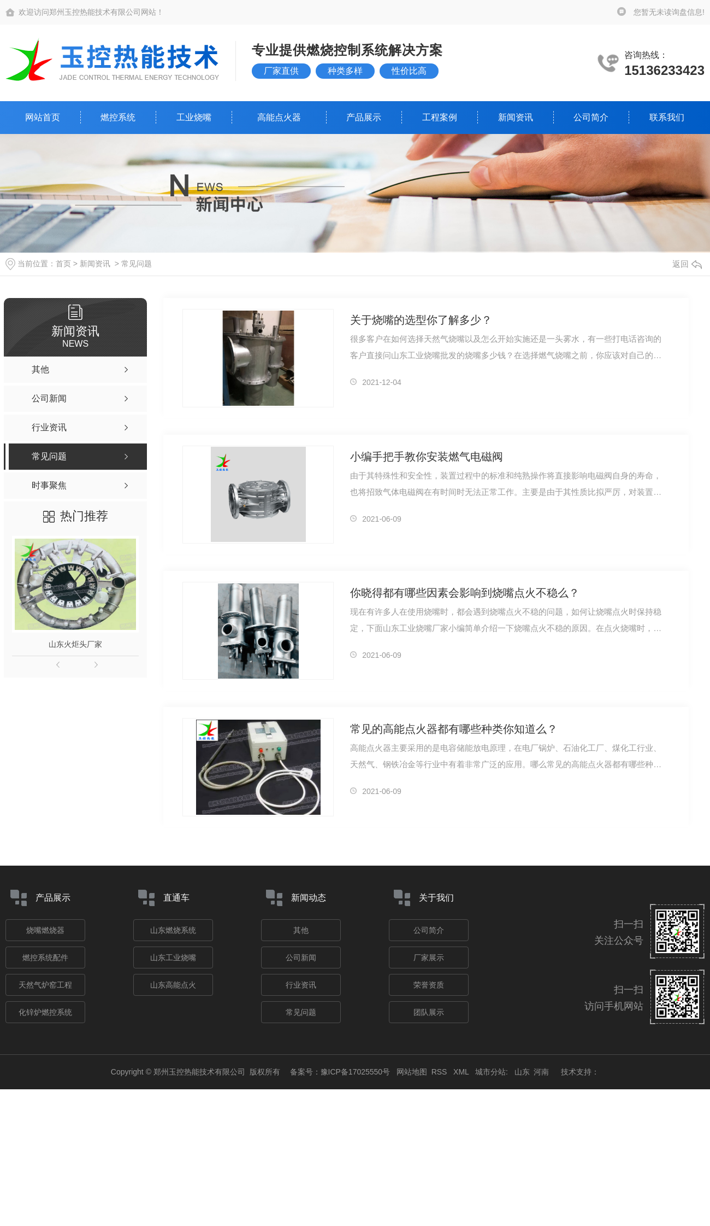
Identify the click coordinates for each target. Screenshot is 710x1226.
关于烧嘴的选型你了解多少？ (421, 320)
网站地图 (412, 1071)
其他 (301, 930)
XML (462, 1071)
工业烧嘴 (193, 117)
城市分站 (490, 1071)
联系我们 (666, 117)
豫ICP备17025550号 (355, 1071)
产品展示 (363, 117)
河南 (541, 1071)
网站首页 (42, 117)
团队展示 (428, 1012)
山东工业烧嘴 (173, 957)
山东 (522, 1071)
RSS (440, 1071)
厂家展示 (428, 957)
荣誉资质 (428, 984)
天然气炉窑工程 (45, 984)
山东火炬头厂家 (75, 644)
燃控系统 (117, 117)
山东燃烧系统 (173, 930)
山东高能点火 (173, 984)
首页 (63, 263)
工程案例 (439, 117)
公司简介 (590, 117)
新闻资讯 (515, 117)
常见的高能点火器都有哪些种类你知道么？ (454, 729)
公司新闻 (301, 957)
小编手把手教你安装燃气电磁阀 (426, 457)
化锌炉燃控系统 (45, 1012)
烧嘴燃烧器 (45, 930)
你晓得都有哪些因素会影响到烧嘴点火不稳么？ (464, 593)
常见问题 (136, 263)
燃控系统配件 (45, 957)
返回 (687, 263)
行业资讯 (301, 984)
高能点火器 (279, 117)
